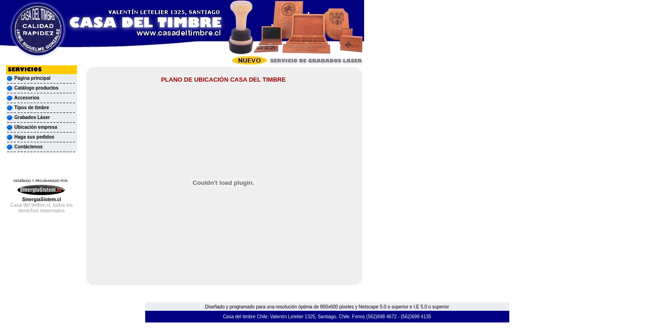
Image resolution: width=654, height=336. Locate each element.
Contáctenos (24, 146)
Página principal (32, 78)
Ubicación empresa (31, 127)
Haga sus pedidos (30, 137)
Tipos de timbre (27, 107)
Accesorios (22, 97)
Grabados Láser (28, 117)
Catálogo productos (32, 88)
